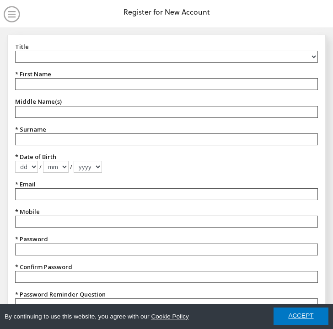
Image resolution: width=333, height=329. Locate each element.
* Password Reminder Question (60, 294)
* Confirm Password (43, 267)
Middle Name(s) (38, 101)
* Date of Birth (35, 157)
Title (22, 46)
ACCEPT (300, 315)
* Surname (30, 129)
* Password (31, 239)
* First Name (33, 74)
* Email (25, 184)
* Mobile (27, 211)
